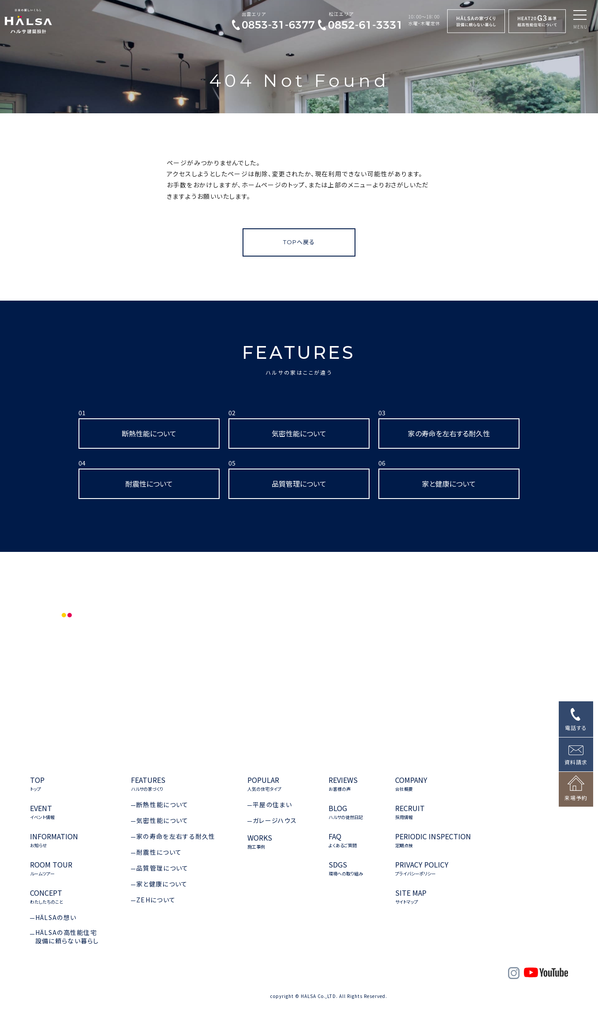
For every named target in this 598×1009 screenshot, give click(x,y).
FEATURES (298, 359)
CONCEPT (46, 897)
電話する (576, 727)
